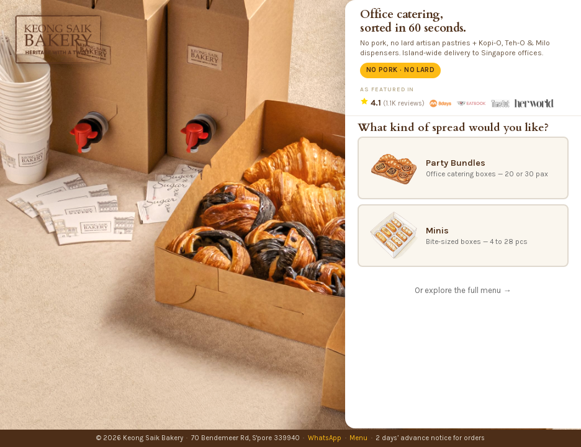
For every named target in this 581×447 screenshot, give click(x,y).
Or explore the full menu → (463, 290)
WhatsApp (324, 438)
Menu (358, 438)
